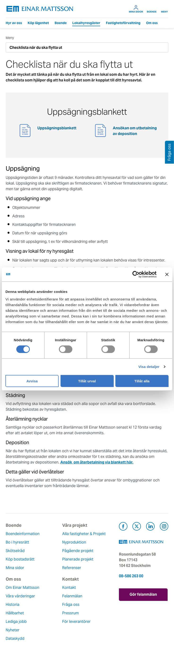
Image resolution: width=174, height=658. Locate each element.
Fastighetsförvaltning (123, 23)
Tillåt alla (142, 381)
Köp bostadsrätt (20, 559)
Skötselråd (15, 550)
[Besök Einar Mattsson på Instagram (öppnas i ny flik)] (164, 527)
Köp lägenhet (38, 23)
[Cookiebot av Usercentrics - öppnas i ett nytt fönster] (144, 274)
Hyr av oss (14, 23)
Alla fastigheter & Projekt (84, 533)
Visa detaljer (148, 367)
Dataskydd (15, 638)
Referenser (71, 567)
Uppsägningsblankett (56, 128)
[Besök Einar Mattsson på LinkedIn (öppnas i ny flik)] (150, 527)
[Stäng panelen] (167, 274)
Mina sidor (136, 9)
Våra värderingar (20, 596)
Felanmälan (72, 596)
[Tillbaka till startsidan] (40, 9)
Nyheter (12, 630)
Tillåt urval (87, 381)
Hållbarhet (15, 613)
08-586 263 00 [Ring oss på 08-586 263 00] (131, 576)
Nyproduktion (74, 542)
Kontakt (69, 587)
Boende (152, 9)
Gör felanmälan (143, 594)
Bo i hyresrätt (17, 542)
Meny (164, 9)
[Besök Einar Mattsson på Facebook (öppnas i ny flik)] (123, 527)
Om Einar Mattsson (22, 587)
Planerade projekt (77, 559)
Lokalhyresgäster (86, 23)
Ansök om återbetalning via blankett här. (96, 462)
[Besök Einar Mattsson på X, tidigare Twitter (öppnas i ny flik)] (136, 527)
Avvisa (32, 381)
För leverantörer (76, 621)
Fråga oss (70, 604)
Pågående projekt (77, 550)
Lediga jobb (16, 621)
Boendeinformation (22, 533)
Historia (12, 604)
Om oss (152, 23)
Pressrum (70, 613)
